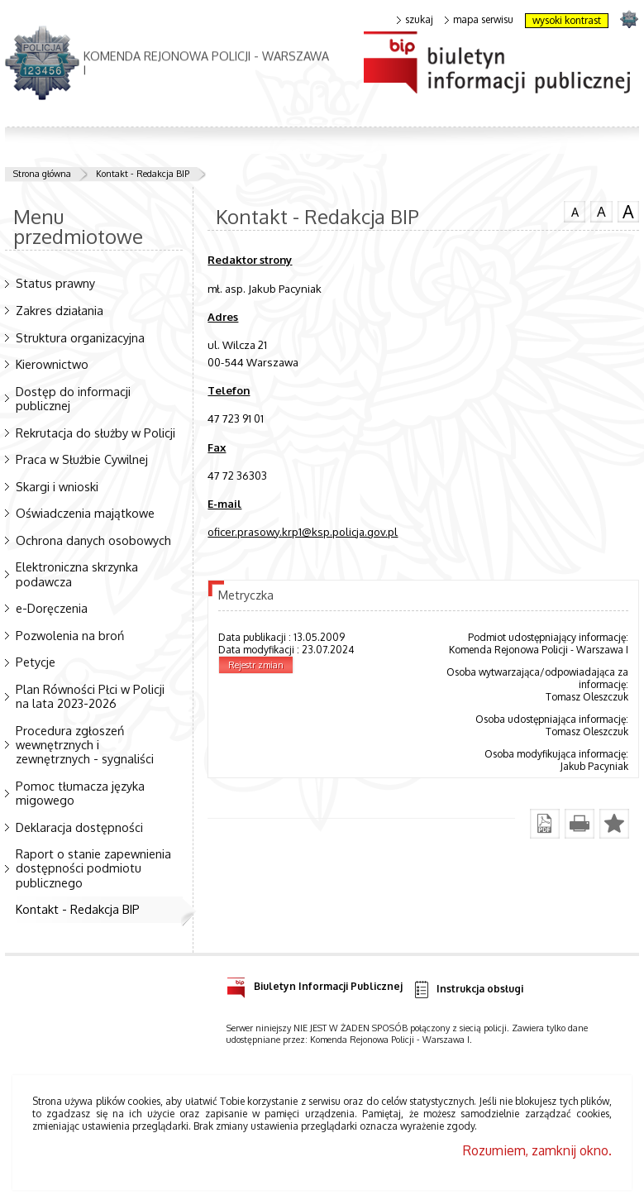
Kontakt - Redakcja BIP (142, 173)
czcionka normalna (574, 210)
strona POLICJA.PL (628, 18)
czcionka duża (628, 211)
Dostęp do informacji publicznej (73, 398)
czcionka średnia (601, 211)
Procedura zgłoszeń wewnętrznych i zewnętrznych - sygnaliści (85, 744)
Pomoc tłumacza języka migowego (80, 792)
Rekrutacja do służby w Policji (95, 432)
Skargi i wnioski (57, 486)
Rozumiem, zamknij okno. (537, 1150)
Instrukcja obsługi (467, 989)
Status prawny (55, 282)
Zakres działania (59, 310)
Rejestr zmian (256, 665)
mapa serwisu (479, 20)
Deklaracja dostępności (79, 827)
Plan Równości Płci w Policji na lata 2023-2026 (90, 695)
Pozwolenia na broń (70, 635)
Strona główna (42, 173)
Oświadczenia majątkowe (85, 512)
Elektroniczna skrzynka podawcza (77, 573)
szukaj (415, 20)
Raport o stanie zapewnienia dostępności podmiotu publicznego (93, 867)
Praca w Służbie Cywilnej (82, 459)
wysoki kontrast (566, 20)
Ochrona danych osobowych (93, 540)
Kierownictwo (52, 363)
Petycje (35, 661)
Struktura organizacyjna (80, 337)
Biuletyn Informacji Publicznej (315, 984)
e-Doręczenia (52, 607)
